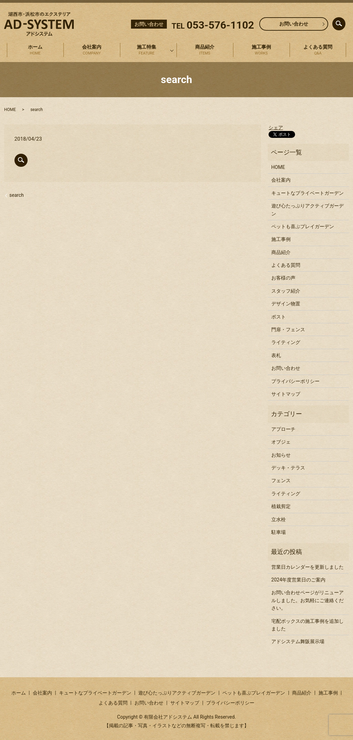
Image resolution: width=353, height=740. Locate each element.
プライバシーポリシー (295, 381)
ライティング (285, 342)
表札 (276, 355)
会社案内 (92, 50)
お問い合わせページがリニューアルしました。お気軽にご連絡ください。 (307, 600)
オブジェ (281, 442)
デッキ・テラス (288, 467)
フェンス (281, 480)
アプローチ (283, 429)
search (344, 22)
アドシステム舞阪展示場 (297, 641)
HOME (10, 109)
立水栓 (278, 519)
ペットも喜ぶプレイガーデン (302, 226)
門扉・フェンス (288, 329)
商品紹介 (205, 50)
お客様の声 (283, 278)
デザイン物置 (285, 303)
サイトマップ (285, 394)
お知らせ (281, 455)
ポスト (278, 317)
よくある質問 (318, 50)
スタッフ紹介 (285, 291)
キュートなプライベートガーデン (307, 193)
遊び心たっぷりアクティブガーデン (307, 209)
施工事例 (261, 50)
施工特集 (146, 50)
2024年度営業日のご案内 (298, 579)
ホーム (35, 50)
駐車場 (278, 532)
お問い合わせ (293, 24)
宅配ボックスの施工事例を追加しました (307, 624)
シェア (276, 127)
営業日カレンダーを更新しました (307, 567)
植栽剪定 (281, 506)
